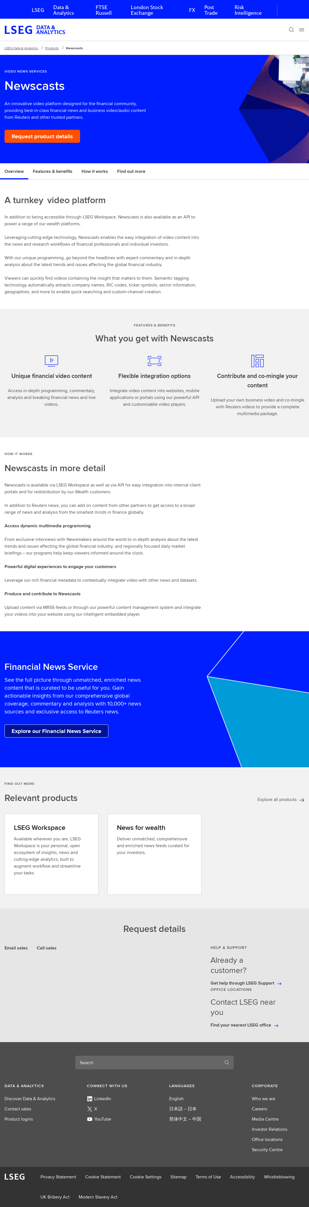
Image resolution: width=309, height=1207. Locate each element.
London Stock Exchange (147, 10)
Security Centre (267, 1149)
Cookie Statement (103, 1177)
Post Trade (211, 10)
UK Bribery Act (55, 1197)
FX (192, 10)
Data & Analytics (63, 10)
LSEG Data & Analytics (21, 48)
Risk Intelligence (248, 10)
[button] (31, 1086)
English (176, 1098)
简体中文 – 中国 (185, 1119)
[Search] (291, 30)
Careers (259, 1109)
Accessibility (242, 1177)
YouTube (99, 1119)
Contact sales (18, 1109)
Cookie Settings (145, 1177)
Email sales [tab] (16, 948)
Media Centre (265, 1119)
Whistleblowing (279, 1177)
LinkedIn (99, 1098)
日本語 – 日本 (183, 1109)
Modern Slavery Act (98, 1197)
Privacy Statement (58, 1177)
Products (52, 48)
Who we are (263, 1098)
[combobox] (147, 1062)
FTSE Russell (104, 10)
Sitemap (178, 1177)
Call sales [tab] (47, 948)
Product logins (19, 1119)
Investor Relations (269, 1129)
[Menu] (302, 30)
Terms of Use (208, 1177)
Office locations (267, 1139)
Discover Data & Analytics (30, 1098)
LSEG (38, 10)
